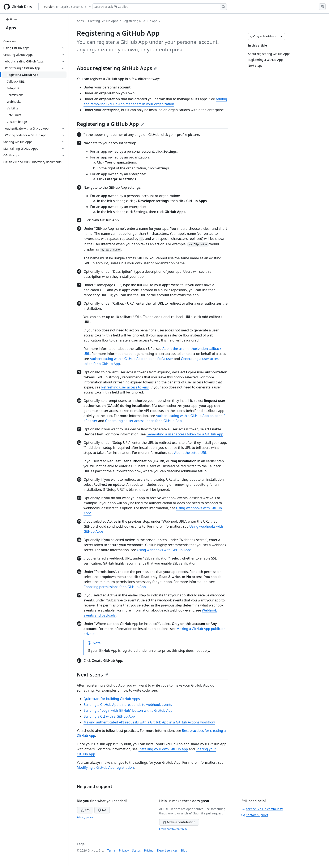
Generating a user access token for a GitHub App (143, 420)
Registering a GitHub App (140, 21)
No (102, 810)
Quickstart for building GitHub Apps (112, 698)
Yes (85, 810)
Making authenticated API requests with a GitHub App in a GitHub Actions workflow (149, 722)
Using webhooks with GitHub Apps (164, 550)
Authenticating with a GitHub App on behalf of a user (131, 358)
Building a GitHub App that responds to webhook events (128, 704)
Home (11, 19)
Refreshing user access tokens (125, 387)
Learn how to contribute (173, 829)
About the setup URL (190, 452)
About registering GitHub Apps (117, 68)
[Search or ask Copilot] (160, 6)
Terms (111, 850)
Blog (184, 850)
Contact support (255, 815)
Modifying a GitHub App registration (105, 767)
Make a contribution (179, 822)
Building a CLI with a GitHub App (109, 716)
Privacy (124, 850)
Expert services (167, 850)
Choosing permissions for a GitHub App (115, 586)
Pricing (149, 850)
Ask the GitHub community (262, 809)
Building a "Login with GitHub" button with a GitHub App (128, 710)
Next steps (92, 674)
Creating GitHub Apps (103, 21)
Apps (11, 28)
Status (136, 850)
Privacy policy (85, 817)
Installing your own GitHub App (163, 749)
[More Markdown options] (281, 36)
